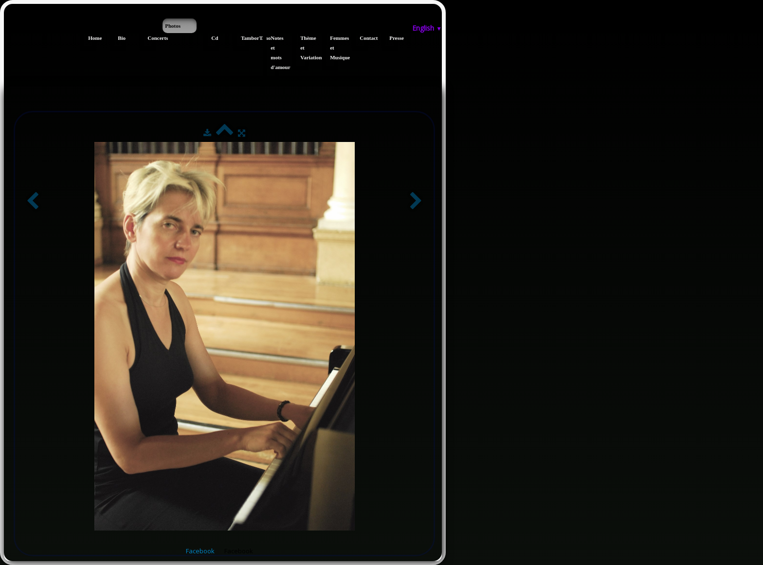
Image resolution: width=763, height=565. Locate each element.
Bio (122, 38)
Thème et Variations (304, 47)
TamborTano (245, 38)
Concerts (151, 38)
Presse (393, 38)
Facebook (200, 551)
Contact (364, 38)
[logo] (7, 23)
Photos (173, 26)
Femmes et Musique (334, 47)
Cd (214, 38)
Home (92, 38)
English (427, 28)
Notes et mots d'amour (275, 52)
